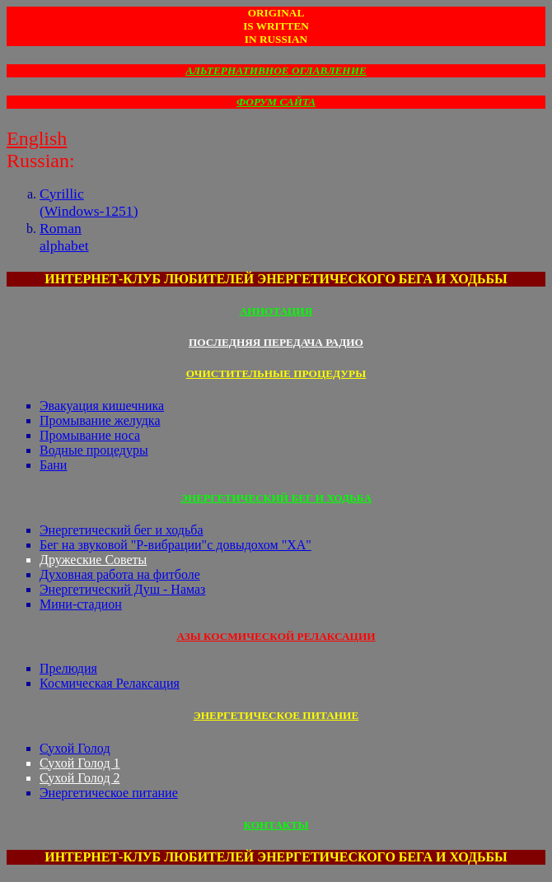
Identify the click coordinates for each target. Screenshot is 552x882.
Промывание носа (90, 435)
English (37, 138)
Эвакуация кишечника (102, 406)
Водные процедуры (94, 450)
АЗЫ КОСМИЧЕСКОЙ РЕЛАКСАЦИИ (275, 636)
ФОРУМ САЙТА (276, 102)
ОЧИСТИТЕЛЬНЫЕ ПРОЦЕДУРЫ (276, 373)
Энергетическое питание (109, 793)
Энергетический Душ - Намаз (122, 589)
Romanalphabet (64, 237)
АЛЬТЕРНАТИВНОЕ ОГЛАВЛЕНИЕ (276, 70)
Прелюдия (68, 668)
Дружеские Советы (93, 560)
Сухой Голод (75, 748)
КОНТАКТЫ (275, 825)
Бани (53, 465)
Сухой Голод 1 (80, 763)
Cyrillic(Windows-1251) (89, 202)
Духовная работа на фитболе (120, 574)
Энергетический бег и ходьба (121, 530)
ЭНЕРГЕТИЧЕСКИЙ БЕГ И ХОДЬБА (276, 498)
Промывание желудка (100, 420)
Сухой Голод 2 (80, 778)
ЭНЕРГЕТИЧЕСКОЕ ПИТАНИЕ (276, 715)
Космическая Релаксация (110, 683)
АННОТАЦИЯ (276, 311)
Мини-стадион (81, 604)
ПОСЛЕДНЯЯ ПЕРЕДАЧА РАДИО (276, 342)
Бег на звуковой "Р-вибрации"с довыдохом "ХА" (175, 545)
